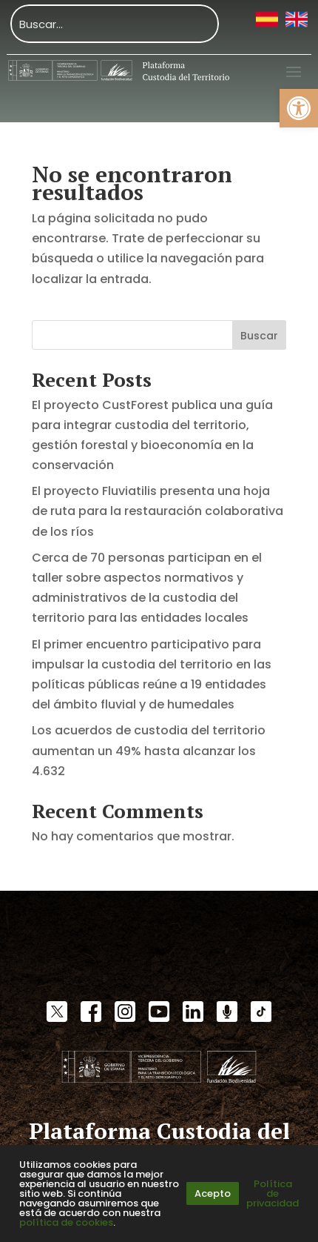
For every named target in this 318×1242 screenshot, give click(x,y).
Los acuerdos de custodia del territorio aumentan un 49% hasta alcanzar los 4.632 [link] (148, 750)
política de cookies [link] (66, 1222)
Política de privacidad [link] (272, 1193)
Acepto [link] (212, 1193)
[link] (299, 108)
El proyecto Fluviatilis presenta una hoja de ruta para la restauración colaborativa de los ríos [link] (157, 510)
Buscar (259, 335)
